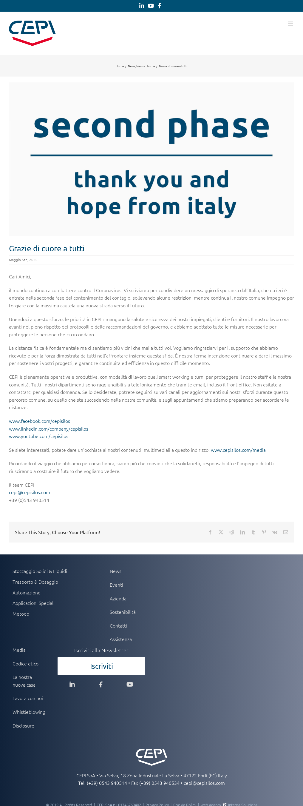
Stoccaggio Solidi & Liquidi (40, 571)
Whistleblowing (29, 711)
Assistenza (121, 639)
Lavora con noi (28, 698)
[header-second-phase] (151, 159)
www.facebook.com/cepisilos (39, 420)
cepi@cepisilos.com (29, 492)
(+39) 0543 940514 (107, 782)
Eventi (116, 584)
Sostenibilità (123, 611)
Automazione (27, 592)
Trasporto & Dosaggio (35, 581)
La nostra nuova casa (24, 681)
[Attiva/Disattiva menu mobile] (291, 24)
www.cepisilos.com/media (238, 449)
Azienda (118, 598)
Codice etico (25, 663)
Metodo (21, 613)
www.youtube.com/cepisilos (38, 436)
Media (19, 649)
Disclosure (23, 725)
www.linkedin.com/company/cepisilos (48, 428)
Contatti (118, 625)
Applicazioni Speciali (34, 603)
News (115, 571)
